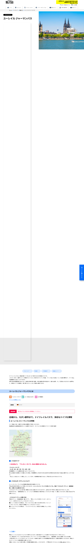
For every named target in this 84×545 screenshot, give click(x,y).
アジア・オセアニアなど (42, 7)
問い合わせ (63, 542)
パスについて (26, 371)
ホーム (10, 7)
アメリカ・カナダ (29, 7)
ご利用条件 (45, 371)
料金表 (36, 371)
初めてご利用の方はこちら (65, 4)
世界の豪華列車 (64, 7)
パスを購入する (82, 272)
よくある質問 (75, 4)
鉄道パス (21, 10)
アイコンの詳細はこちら (15, 399)
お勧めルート (56, 371)
